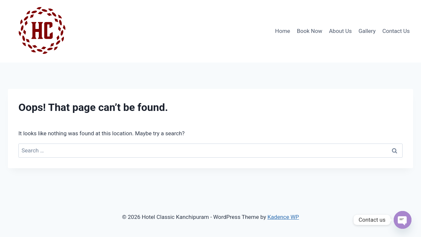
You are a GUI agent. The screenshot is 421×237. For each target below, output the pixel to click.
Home (282, 31)
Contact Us (395, 31)
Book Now (309, 31)
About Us (340, 31)
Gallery (367, 31)
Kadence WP (283, 217)
